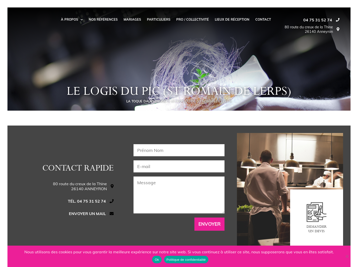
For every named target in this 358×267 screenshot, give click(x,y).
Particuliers (158, 19)
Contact (263, 19)
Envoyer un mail (87, 213)
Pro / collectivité (192, 19)
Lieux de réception (232, 19)
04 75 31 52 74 (317, 19)
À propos (72, 19)
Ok (157, 260)
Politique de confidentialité (186, 260)
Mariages (132, 19)
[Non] (346, 256)
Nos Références (103, 19)
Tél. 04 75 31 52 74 (87, 201)
